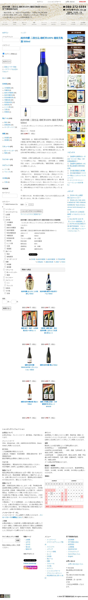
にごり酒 (7, 107)
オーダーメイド (9, 127)
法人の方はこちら (74, 554)
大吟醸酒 (7, 88)
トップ (23, 33)
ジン (5, 169)
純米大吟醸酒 (8, 93)
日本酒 (33, 259)
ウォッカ (7, 172)
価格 (3, 298)
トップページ (51, 539)
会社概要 (71, 539)
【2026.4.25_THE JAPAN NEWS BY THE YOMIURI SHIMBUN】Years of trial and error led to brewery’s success (76, 204)
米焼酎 (6, 138)
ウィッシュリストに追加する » (31, 214)
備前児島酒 (49, 262)
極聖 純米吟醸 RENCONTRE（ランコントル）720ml (29, 367)
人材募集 (71, 547)
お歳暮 (6, 214)
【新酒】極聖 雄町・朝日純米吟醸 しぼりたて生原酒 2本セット (48, 330)
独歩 (5, 122)
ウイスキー (6, 159)
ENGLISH (82, 2)
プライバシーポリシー (54, 573)
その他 (4, 178)
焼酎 (3, 133)
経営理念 (71, 544)
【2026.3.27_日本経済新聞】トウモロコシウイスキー (76, 214)
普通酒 (6, 112)
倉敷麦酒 (7, 125)
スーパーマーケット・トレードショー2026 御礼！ (75, 182)
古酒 (5, 109)
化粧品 (6, 288)
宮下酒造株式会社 (68, 596)
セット (4, 78)
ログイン (5, 33)
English (70, 556)
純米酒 (6, 105)
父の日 (28, 544)
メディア (70, 191)
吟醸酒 (6, 90)
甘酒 (5, 182)
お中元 (28, 542)
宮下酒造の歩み (73, 542)
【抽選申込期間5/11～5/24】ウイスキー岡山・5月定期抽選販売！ (76, 159)
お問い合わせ (70, 2)
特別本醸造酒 (8, 97)
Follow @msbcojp (30, 563)
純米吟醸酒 (41, 259)
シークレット (9, 209)
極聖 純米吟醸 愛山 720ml (48, 365)
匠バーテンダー (9, 150)
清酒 (57, 262)
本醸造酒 (7, 100)
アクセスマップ (73, 551)
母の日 (28, 547)
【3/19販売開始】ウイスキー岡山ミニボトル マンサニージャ (76, 175)
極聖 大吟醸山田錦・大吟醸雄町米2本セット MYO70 (48, 404)
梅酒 (5, 153)
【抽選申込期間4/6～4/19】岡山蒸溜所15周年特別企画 (76, 166)
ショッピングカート (53, 571)
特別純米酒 (8, 102)
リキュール (6, 146)
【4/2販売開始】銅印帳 (77, 170)
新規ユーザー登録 (10, 67)
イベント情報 (51, 551)
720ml (63, 262)
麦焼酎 (6, 140)
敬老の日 (29, 549)
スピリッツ (6, 165)
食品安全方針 (72, 549)
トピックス (71, 152)
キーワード (6, 193)
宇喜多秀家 (61, 259)
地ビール (5, 118)
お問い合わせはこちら (75, 564)
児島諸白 (40, 262)
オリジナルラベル (10, 212)
